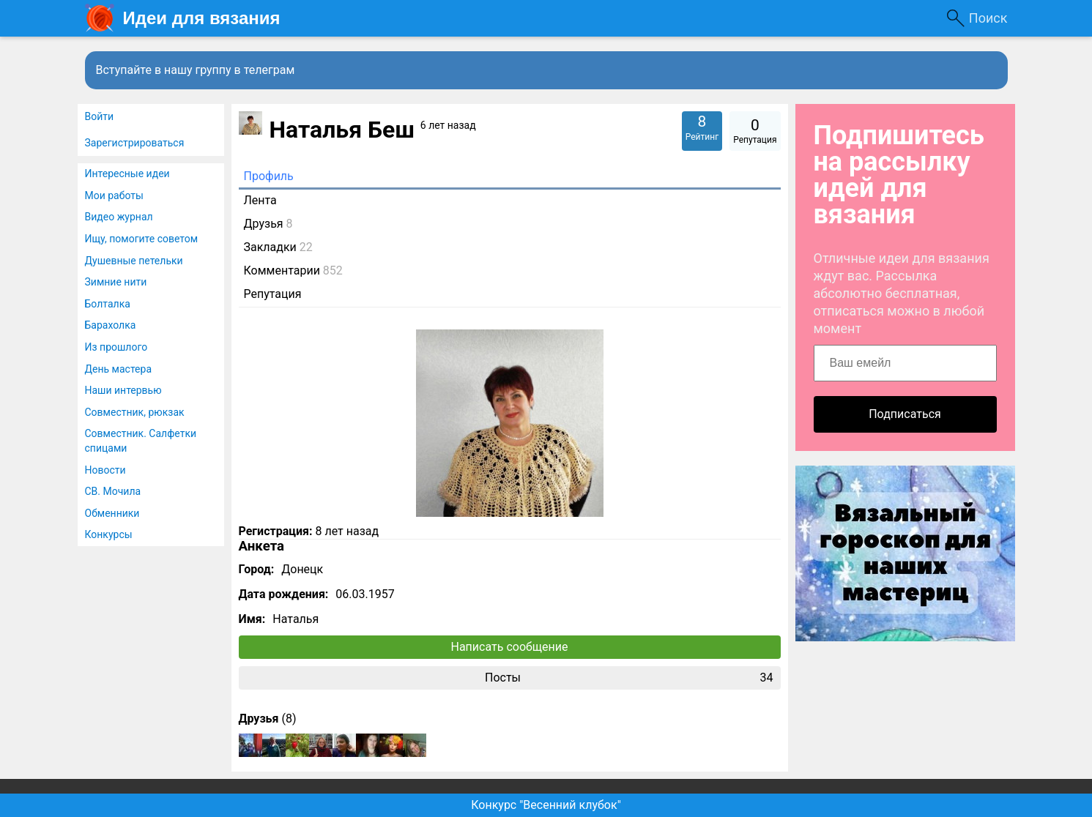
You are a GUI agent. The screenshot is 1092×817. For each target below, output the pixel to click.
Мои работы (114, 195)
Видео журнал (119, 217)
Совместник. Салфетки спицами (141, 441)
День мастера (118, 369)
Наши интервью (123, 390)
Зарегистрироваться (135, 143)
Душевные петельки (134, 260)
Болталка (107, 304)
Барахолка (110, 325)
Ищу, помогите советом (141, 239)
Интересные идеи (127, 173)
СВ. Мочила (113, 491)
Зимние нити (116, 282)
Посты (629, 678)
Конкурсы (109, 534)
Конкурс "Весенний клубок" (546, 805)
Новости (105, 470)
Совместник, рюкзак (135, 412)
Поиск (988, 18)
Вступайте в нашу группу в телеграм (195, 70)
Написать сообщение (509, 647)
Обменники (112, 513)
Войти (99, 116)
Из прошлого (116, 347)
